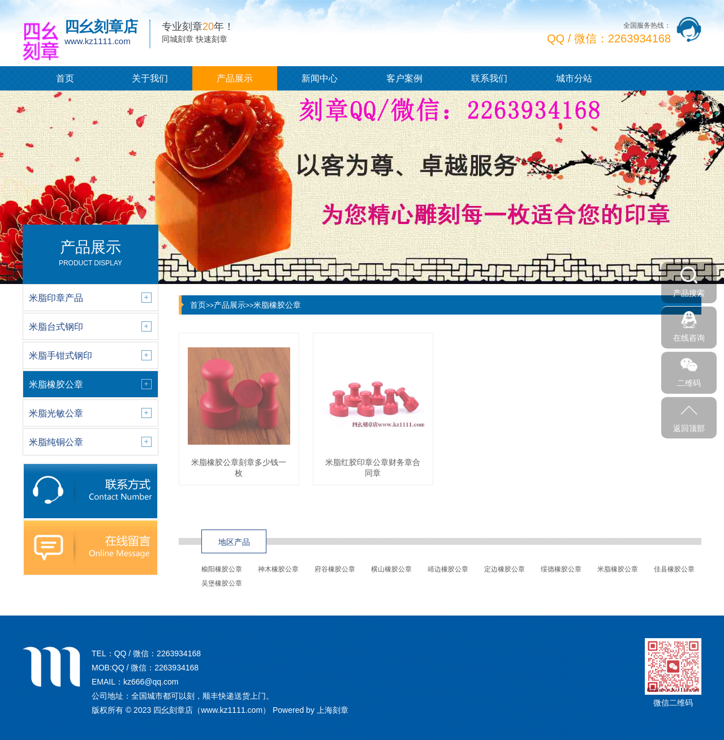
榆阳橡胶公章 (221, 569)
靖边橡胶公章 (448, 569)
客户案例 (404, 78)
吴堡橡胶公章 (221, 583)
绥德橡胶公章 (561, 569)
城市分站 (574, 78)
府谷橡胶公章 (334, 569)
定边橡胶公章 (504, 569)
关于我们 (150, 78)
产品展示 (235, 78)
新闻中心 (319, 78)
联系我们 (489, 78)
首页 (65, 78)
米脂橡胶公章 (277, 304)
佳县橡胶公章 (674, 569)
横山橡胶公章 (391, 569)
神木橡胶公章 (278, 569)
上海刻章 (332, 710)
